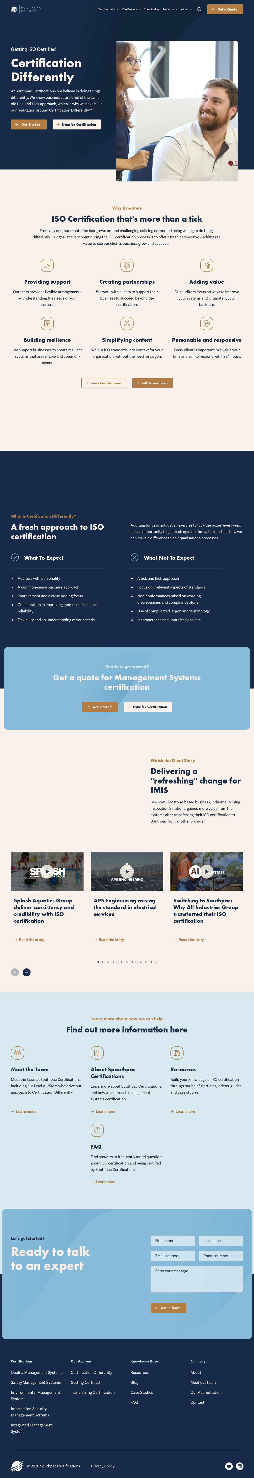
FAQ (134, 1402)
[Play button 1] (47, 873)
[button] (98, 962)
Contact (197, 1402)
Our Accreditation (206, 1392)
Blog (134, 1382)
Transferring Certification (93, 1392)
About (195, 1372)
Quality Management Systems (37, 1372)
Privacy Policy (102, 1466)
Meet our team (203, 1382)
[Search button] (199, 9)
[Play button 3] (207, 883)
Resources (140, 1372)
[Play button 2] (127, 877)
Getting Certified (85, 1382)
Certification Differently (91, 1372)
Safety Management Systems (36, 1382)
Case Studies (142, 1392)
